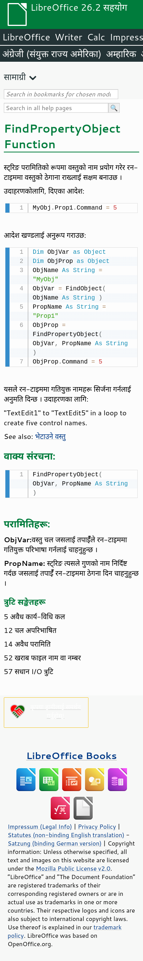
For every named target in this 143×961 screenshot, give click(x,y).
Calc (96, 36)
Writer (68, 36)
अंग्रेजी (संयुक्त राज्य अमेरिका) (51, 53)
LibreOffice (26, 36)
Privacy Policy (97, 824)
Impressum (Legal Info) (40, 824)
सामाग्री (15, 77)
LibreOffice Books (71, 753)
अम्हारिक (121, 53)
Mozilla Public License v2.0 (73, 866)
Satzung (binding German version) (55, 841)
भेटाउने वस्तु (50, 435)
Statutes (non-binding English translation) (66, 832)
